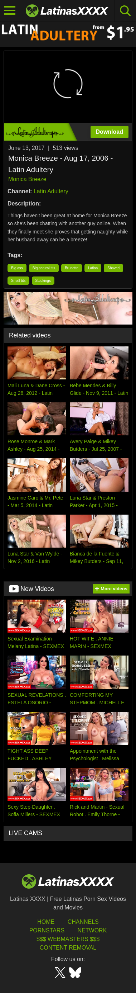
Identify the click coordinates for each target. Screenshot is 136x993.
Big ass (17, 268)
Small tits (18, 281)
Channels (83, 922)
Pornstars (46, 930)
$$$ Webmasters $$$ (68, 939)
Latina (93, 268)
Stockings (43, 281)
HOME (45, 922)
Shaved (113, 268)
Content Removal (68, 948)
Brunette (71, 268)
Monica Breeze (27, 179)
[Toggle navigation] (10, 11)
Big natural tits (44, 268)
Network (92, 930)
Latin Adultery (51, 191)
